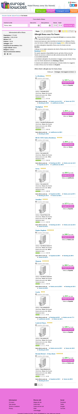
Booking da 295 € (69, 255)
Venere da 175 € (70, 101)
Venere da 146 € (70, 348)
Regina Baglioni (40, 230)
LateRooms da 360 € (58, 103)
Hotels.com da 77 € (68, 317)
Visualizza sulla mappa (43, 78)
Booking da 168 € (44, 134)
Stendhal (38, 199)
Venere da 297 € (43, 257)
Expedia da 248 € (55, 255)
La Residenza (40, 76)
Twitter (62, 404)
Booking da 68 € (55, 317)
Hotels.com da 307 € (69, 194)
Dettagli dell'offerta (67, 82)
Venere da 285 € (68, 379)
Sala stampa (12, 404)
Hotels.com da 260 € (56, 286)
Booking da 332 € (71, 286)
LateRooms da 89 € (44, 319)
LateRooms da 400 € (58, 164)
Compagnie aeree (62, 11)
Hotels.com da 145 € (56, 348)
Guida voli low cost (39, 406)
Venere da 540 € (43, 288)
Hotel (35, 408)
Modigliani (39, 107)
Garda (59, 43)
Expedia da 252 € (55, 379)
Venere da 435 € (56, 195)
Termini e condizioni (14, 406)
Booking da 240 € (44, 103)
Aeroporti (50, 11)
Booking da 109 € (55, 163)
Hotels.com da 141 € (56, 101)
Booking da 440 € (44, 350)
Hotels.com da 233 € (69, 225)
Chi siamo (11, 402)
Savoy (37, 168)
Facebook (63, 402)
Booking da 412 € (44, 381)
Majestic (38, 261)
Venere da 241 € (43, 226)
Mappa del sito (37, 402)
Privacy (11, 408)
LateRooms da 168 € (56, 132)
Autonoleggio (37, 410)
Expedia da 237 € (44, 164)
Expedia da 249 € (55, 194)
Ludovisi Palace (40, 323)
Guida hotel (37, 404)
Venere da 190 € (57, 319)
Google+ (62, 406)
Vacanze (74, 11)
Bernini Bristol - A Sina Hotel (45, 354)
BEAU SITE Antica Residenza (45, 138)
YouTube (62, 408)
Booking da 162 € (55, 225)
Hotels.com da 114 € (69, 163)
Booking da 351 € (44, 195)
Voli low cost (40, 11)
